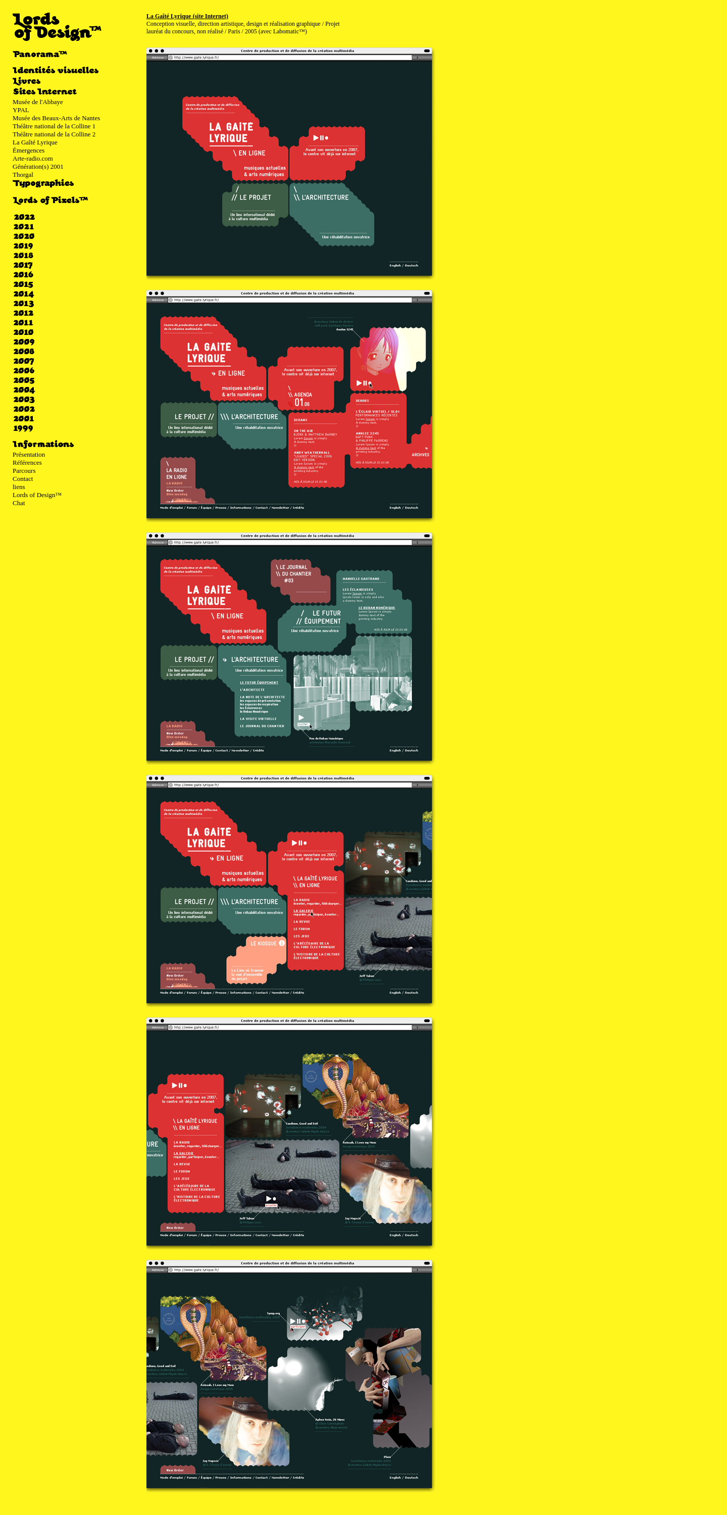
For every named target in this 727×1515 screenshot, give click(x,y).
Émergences (28, 150)
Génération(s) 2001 (38, 166)
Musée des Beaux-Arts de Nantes (56, 118)
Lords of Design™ (37, 495)
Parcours (24, 470)
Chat (19, 503)
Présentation (29, 454)
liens (19, 487)
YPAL (21, 110)
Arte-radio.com (33, 158)
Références (27, 462)
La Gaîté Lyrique (35, 142)
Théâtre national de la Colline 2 (54, 134)
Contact (23, 478)
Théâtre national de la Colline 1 (54, 126)
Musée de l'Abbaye (38, 102)
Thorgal (23, 174)
